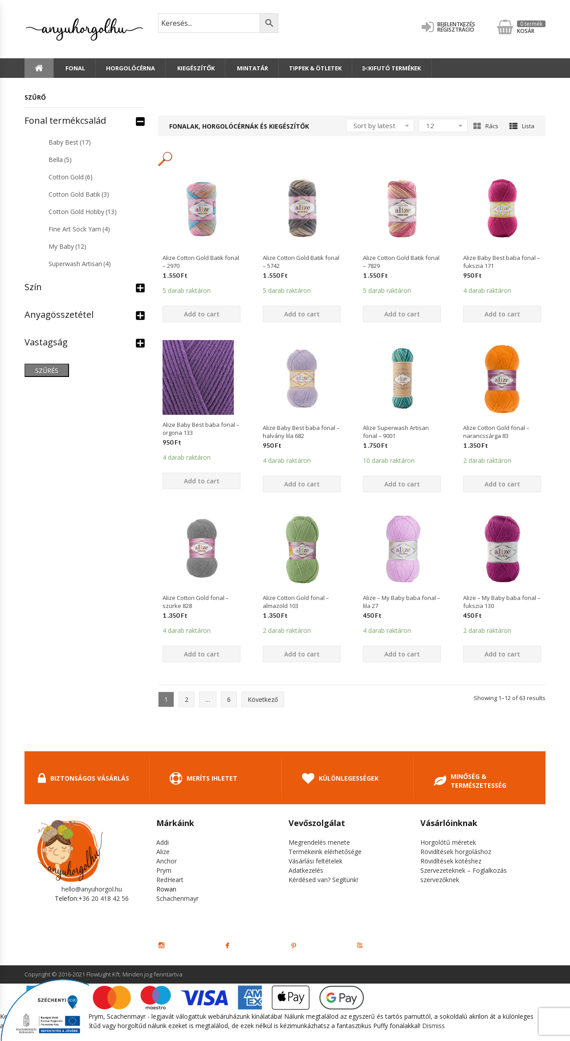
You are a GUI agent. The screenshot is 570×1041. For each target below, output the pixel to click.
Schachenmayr (177, 898)
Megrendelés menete (319, 842)
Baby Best (70, 142)
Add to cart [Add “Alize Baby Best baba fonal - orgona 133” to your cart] (202, 481)
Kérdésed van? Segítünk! (323, 879)
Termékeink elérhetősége (325, 851)
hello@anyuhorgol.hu (91, 889)
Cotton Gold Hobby (83, 211)
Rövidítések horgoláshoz (455, 851)
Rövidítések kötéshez (450, 861)
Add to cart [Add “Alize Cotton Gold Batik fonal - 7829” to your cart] (402, 314)
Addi (162, 842)
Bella (60, 159)
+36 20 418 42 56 (103, 898)
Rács (485, 126)
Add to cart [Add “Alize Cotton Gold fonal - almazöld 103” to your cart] (302, 654)
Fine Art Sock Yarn (79, 229)
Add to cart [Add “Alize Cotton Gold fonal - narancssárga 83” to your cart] (502, 484)
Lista (521, 126)
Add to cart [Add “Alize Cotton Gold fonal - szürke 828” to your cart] (202, 654)
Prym (163, 870)
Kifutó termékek (391, 68)
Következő (263, 699)
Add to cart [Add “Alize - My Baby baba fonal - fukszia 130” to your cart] (502, 654)
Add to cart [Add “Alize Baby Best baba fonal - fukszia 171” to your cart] (502, 314)
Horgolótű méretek (448, 842)
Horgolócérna (130, 68)
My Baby (67, 246)
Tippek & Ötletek (315, 68)
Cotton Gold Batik (79, 194)
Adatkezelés (306, 870)
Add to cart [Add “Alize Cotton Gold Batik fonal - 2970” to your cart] (202, 314)
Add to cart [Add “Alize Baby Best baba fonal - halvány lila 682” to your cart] (302, 484)
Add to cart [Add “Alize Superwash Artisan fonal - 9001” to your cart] (402, 484)
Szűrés (46, 370)
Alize (163, 851)
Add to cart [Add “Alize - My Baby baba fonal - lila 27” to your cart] (402, 654)
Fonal (74, 68)
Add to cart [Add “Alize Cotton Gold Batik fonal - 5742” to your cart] (302, 314)
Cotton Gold (71, 177)
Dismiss (433, 1025)
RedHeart (169, 879)
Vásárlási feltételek (315, 861)
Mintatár (252, 68)
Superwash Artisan (80, 263)
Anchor (166, 861)
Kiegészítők (195, 68)
